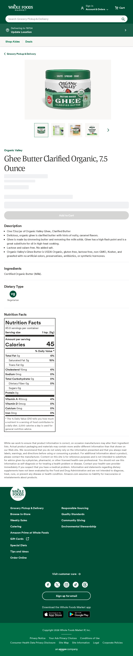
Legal (96, 642)
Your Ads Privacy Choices (63, 638)
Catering (15, 526)
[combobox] (60, 19)
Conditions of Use (90, 638)
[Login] (94, 7)
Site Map (64, 642)
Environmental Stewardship (78, 526)
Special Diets (18, 545)
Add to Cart (66, 215)
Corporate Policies (113, 642)
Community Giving (73, 520)
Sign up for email (66, 596)
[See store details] (66, 30)
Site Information (81, 642)
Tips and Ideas (19, 551)
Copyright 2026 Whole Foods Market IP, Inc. (66, 630)
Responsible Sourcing (74, 508)
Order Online (18, 557)
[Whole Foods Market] (20, 7)
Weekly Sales (18, 520)
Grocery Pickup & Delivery (27, 508)
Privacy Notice (38, 638)
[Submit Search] (123, 19)
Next (108, 130)
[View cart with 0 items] (120, 7)
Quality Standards (72, 514)
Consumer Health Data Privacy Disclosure (32, 642)
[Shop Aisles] (12, 41)
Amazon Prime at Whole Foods (29, 532)
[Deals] (28, 41)
